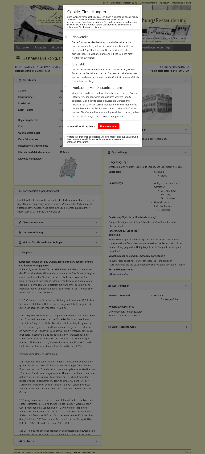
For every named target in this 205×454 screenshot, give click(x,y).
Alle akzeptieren (108, 126)
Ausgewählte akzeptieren (81, 126)
